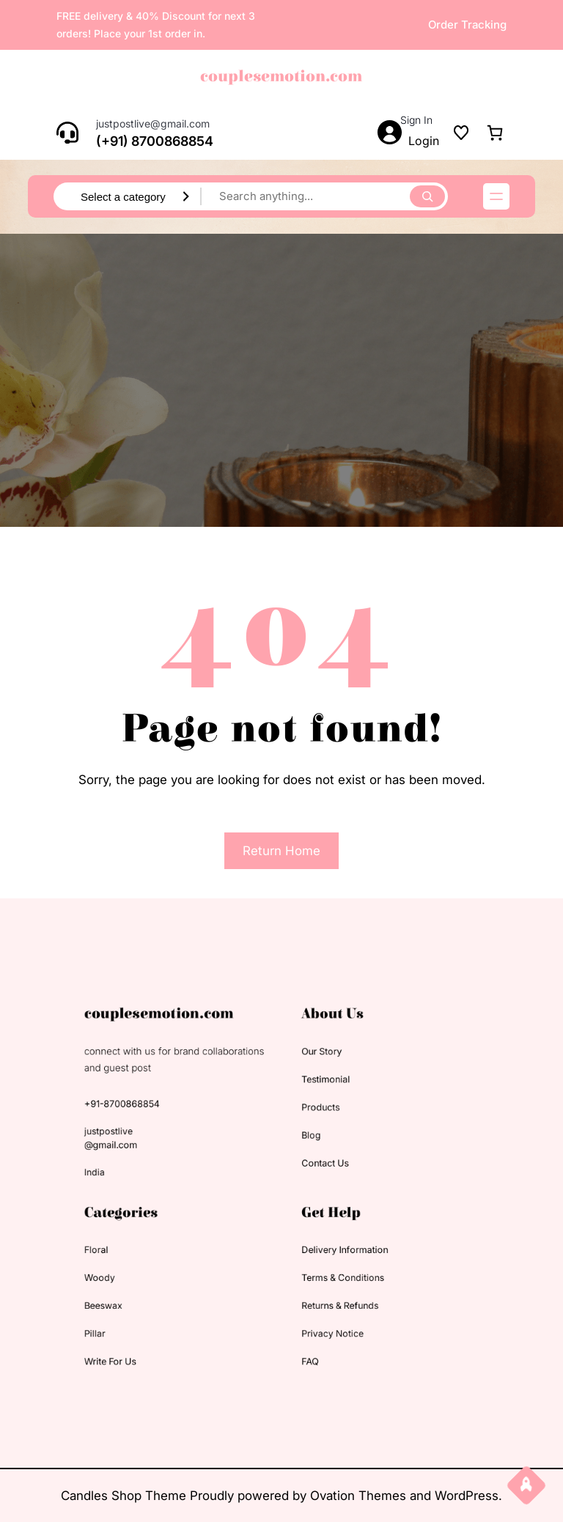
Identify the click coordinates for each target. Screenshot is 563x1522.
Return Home (281, 850)
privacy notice (323, 1308)
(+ (103, 141)
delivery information (333, 1239)
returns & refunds (329, 1285)
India (128, 1176)
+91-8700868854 (151, 1120)
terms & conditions (331, 1262)
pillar (129, 1308)
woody (132, 1262)
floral (130, 1239)
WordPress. (468, 1495)
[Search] (427, 196)
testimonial (317, 1100)
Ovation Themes (360, 1495)
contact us (317, 1168)
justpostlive (140, 1143)
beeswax (136, 1285)
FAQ (305, 1331)
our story (314, 1077)
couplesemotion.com (281, 76)
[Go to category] (186, 196)
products (313, 1123)
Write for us (141, 1331)
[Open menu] (496, 196)
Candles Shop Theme (125, 1495)
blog (306, 1145)
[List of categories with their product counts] (124, 197)
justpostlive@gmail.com (153, 123)
